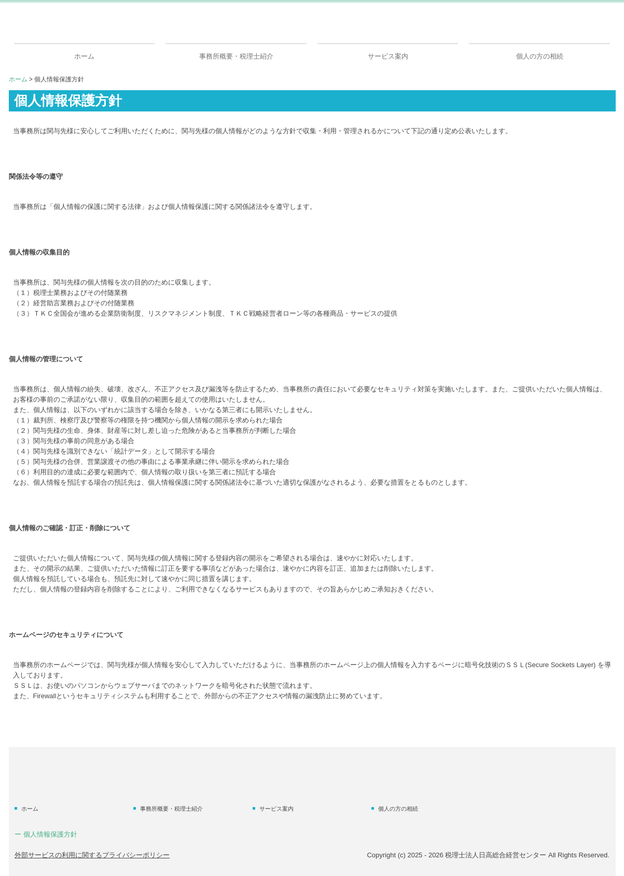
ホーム (84, 56)
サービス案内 (388, 56)
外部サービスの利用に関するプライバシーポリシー (92, 855)
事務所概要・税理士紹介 (236, 56)
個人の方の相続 (539, 56)
